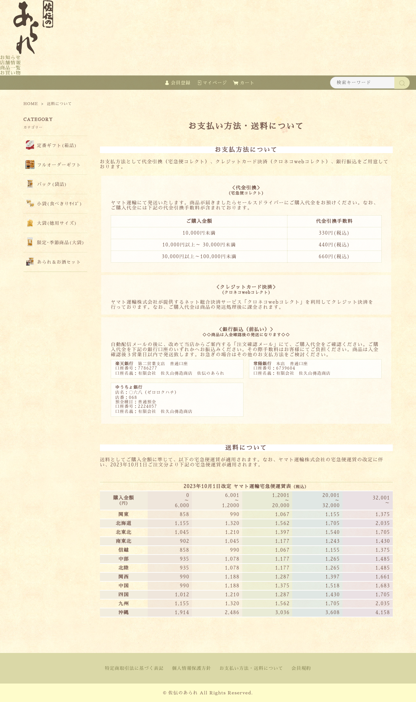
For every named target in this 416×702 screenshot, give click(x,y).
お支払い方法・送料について (251, 668)
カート (247, 83)
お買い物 (10, 72)
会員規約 (301, 668)
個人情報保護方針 (191, 668)
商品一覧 (10, 67)
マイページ (215, 83)
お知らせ (10, 57)
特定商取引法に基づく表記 (134, 668)
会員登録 (181, 83)
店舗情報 (10, 62)
